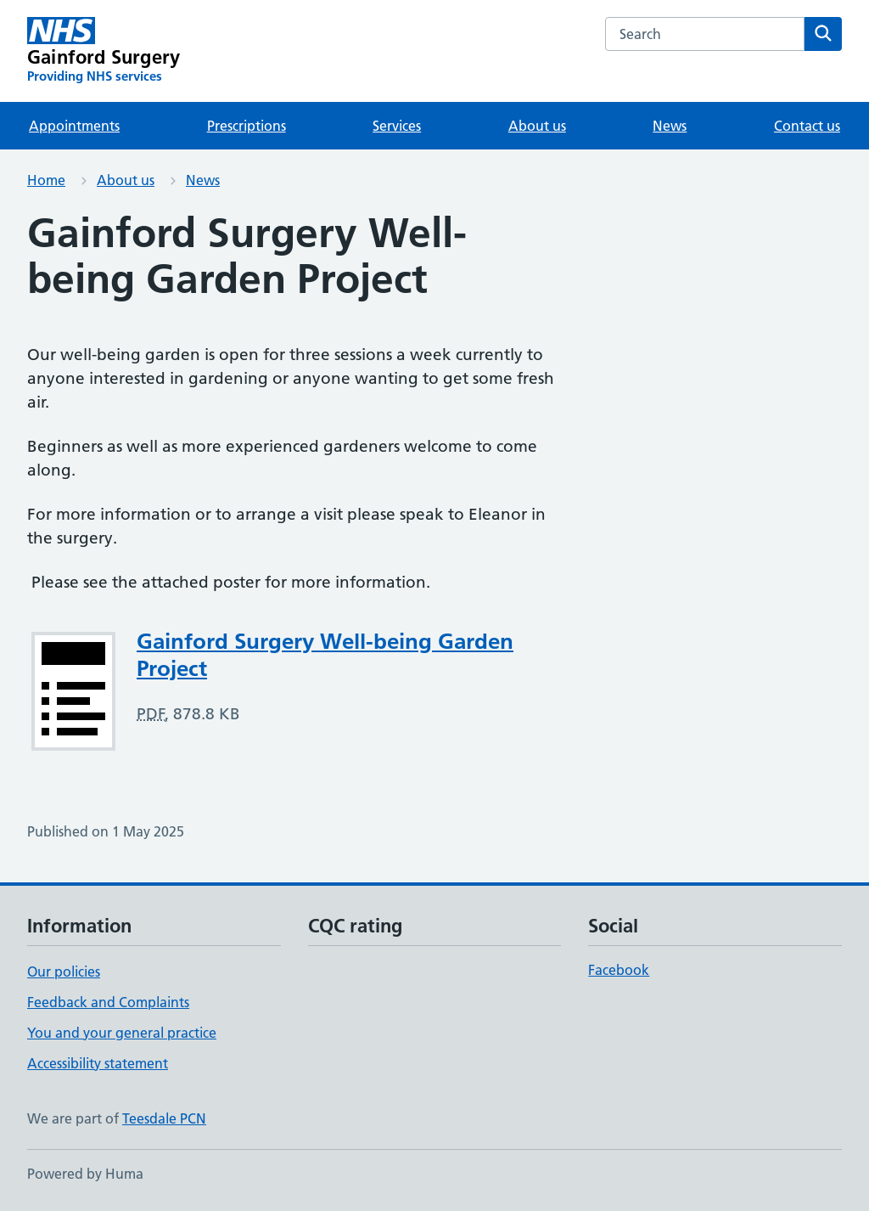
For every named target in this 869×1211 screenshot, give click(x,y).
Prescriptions (246, 125)
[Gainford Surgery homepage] (103, 51)
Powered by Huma (85, 1173)
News (670, 125)
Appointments (74, 125)
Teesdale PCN (164, 1118)
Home (46, 180)
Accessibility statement (97, 1063)
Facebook (618, 969)
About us (537, 125)
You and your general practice (121, 1032)
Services (397, 125)
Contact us (807, 125)
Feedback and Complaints (108, 1002)
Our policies (63, 971)
